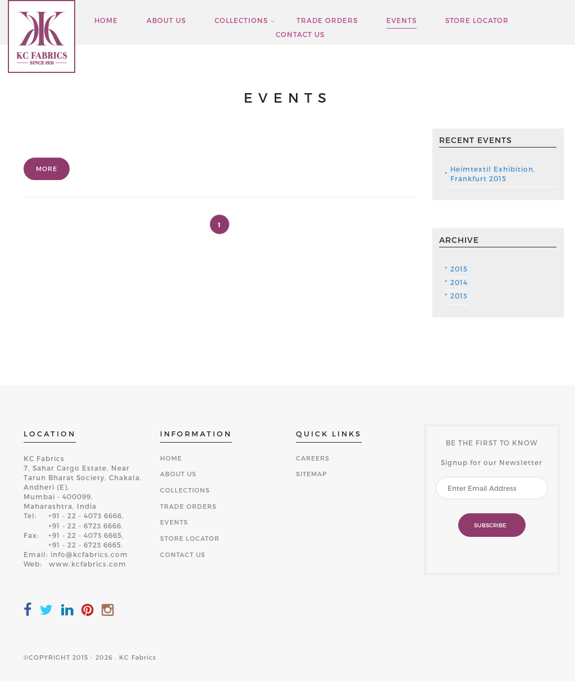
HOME (106, 20)
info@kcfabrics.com (89, 554)
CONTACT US (300, 34)
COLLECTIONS (241, 20)
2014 (459, 282)
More (46, 168)
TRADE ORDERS (327, 20)
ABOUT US (166, 20)
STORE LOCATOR (477, 20)
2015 (459, 269)
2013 (458, 296)
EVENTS (401, 20)
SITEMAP (311, 473)
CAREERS (313, 458)
